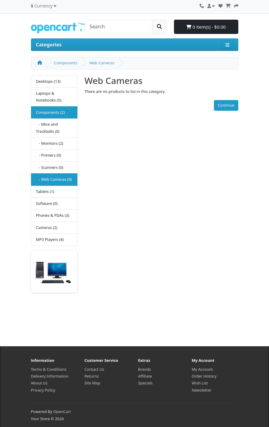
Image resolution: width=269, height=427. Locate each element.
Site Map (92, 383)
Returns (92, 376)
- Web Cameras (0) (54, 179)
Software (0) (47, 203)
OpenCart (62, 411)
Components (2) (50, 112)
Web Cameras (101, 63)
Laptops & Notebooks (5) (48, 97)
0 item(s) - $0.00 (206, 27)
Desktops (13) (48, 81)
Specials (145, 383)
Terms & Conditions (48, 369)
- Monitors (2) (49, 143)
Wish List (200, 383)
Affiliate (145, 376)
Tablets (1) (45, 191)
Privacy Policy (43, 390)
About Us (39, 383)
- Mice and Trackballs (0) (48, 127)
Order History (204, 376)
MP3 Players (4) (50, 239)
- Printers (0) (48, 155)
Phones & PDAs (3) (52, 215)
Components (65, 63)
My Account (202, 369)
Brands (144, 369)
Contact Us (94, 369)
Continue (226, 105)
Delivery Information (50, 376)
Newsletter (202, 390)
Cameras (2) (46, 227)
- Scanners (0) (49, 167)
